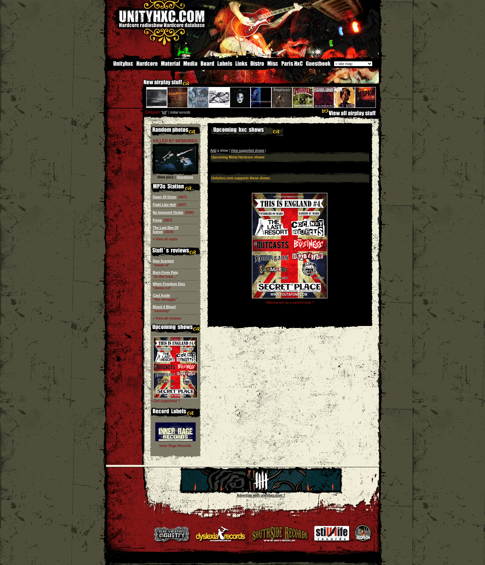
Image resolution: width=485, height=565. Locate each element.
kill (164, 112)
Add (214, 150)
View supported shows (247, 150)
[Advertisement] (289, 320)
